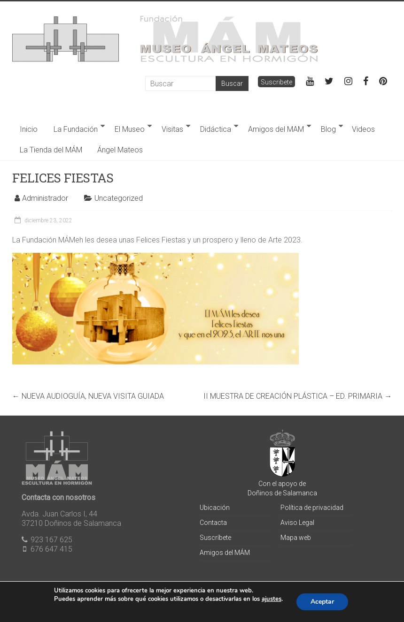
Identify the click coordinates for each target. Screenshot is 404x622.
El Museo (130, 129)
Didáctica (215, 129)
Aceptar (322, 601)
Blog (328, 129)
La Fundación (76, 129)
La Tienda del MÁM (51, 149)
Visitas (172, 129)
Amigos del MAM (276, 129)
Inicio (29, 129)
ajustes (271, 599)
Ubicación (215, 507)
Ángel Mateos (120, 149)
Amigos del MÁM (225, 552)
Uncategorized (118, 198)
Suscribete (276, 82)
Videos (363, 129)
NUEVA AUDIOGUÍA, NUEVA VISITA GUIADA (88, 396)
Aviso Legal (297, 522)
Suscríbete (215, 537)
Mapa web (295, 537)
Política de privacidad (311, 507)
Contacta (213, 522)
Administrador (45, 198)
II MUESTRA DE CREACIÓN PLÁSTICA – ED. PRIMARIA (297, 396)
